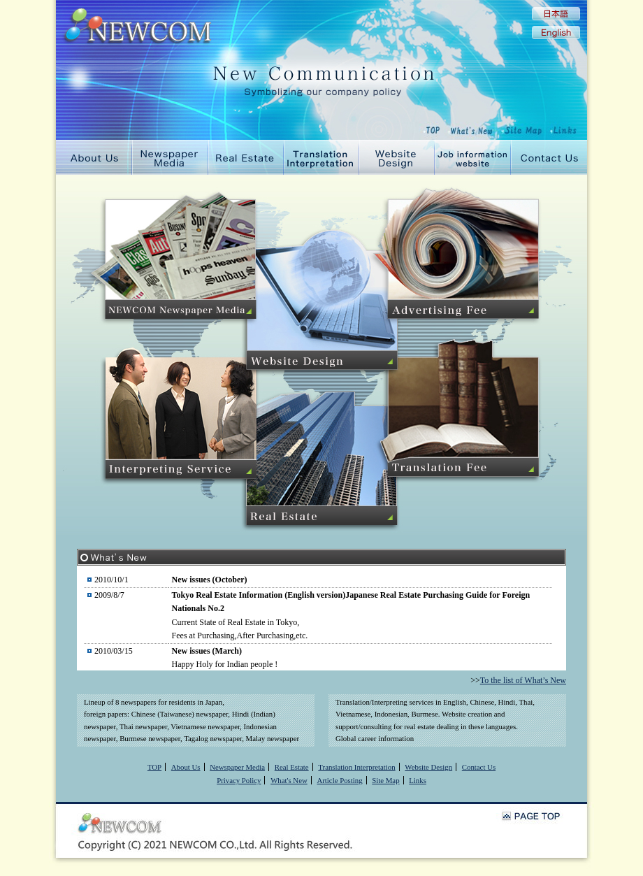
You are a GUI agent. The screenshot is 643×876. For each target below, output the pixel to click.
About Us (94, 157)
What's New (289, 780)
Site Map (385, 780)
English (556, 32)
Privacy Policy (239, 780)
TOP (154, 767)
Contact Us (549, 157)
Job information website (473, 157)
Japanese (556, 13)
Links (417, 780)
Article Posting (339, 780)
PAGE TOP (531, 816)
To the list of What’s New (523, 680)
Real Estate (246, 157)
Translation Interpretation (321, 157)
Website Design (397, 157)
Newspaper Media (170, 157)
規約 (321, 618)
